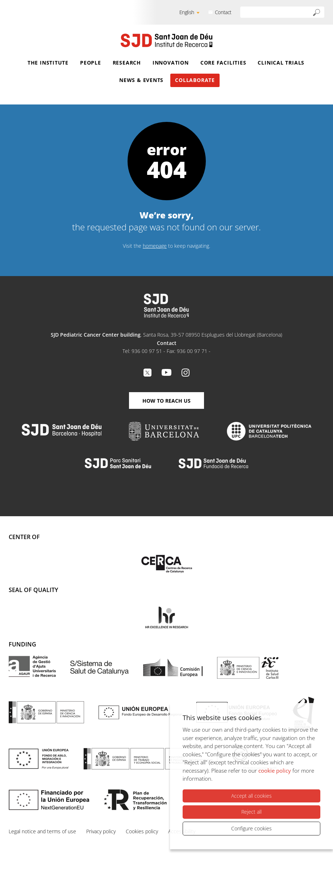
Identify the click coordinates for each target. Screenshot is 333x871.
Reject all (251, 811)
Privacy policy (101, 831)
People (90, 62)
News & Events (141, 80)
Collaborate (195, 80)
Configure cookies (251, 828)
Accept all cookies (251, 795)
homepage (155, 245)
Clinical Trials (281, 62)
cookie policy (274, 770)
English (186, 12)
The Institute (48, 62)
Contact (223, 12)
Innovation (171, 62)
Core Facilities (223, 62)
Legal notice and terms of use (42, 831)
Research (127, 62)
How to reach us (166, 400)
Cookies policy (142, 831)
